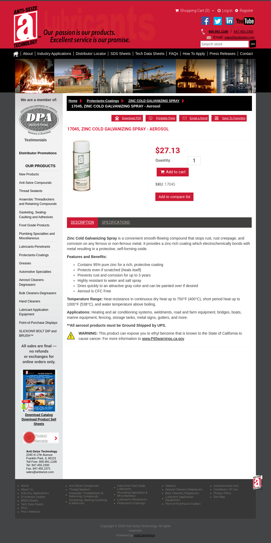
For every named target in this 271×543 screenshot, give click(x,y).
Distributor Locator (91, 54)
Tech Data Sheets (32, 504)
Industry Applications (54, 54)
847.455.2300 (243, 32)
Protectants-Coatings (34, 255)
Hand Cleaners (29, 301)
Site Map (219, 497)
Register (244, 10)
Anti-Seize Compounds (35, 183)
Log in (225, 10)
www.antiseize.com (226, 486)
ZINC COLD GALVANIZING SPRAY (153, 101)
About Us (27, 489)
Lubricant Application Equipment (179, 498)
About (28, 54)
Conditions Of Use (226, 489)
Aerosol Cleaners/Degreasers (184, 489)
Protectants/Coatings (131, 503)
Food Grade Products (34, 225)
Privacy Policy (222, 493)
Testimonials (35, 140)
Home (73, 101)
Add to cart (173, 172)
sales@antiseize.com (239, 37)
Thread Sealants (30, 191)
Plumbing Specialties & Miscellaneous (132, 494)
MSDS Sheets (29, 500)
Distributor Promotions (38, 153)
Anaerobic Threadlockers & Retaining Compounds (86, 495)
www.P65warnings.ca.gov (163, 338)
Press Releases (223, 54)
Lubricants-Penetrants (34, 247)
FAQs (173, 54)
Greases (25, 263)
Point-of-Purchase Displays (38, 323)
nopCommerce (144, 535)
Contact (246, 54)
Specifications (116, 222)
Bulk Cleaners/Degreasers (182, 493)
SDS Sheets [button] (120, 54)
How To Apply (194, 54)
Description (82, 222)
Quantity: (163, 160)
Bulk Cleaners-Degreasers (37, 293)
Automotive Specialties (35, 272)
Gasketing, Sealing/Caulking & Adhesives (88, 502)
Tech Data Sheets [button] (150, 54)
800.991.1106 (218, 32)
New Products (29, 174)
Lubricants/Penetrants (132, 499)
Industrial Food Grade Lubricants (131, 487)
